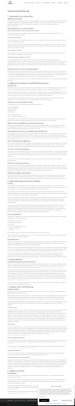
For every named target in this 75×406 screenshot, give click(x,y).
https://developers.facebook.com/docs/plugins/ (52, 267)
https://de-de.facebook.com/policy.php (20, 279)
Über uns (38, 2)
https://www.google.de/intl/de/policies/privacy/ (18, 393)
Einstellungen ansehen (67, 400)
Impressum (64, 403)
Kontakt (65, 2)
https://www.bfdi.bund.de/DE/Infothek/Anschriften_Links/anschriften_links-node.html (40, 138)
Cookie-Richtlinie (49, 403)
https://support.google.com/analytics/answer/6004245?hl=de (22, 348)
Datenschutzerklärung (57, 403)
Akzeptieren (44, 400)
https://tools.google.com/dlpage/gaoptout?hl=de (19, 335)
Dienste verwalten (42, 396)
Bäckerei (54, 2)
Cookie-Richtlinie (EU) (32, 400)
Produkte (59, 2)
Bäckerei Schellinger (30, 2)
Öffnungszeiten (46, 2)
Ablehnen (55, 400)
